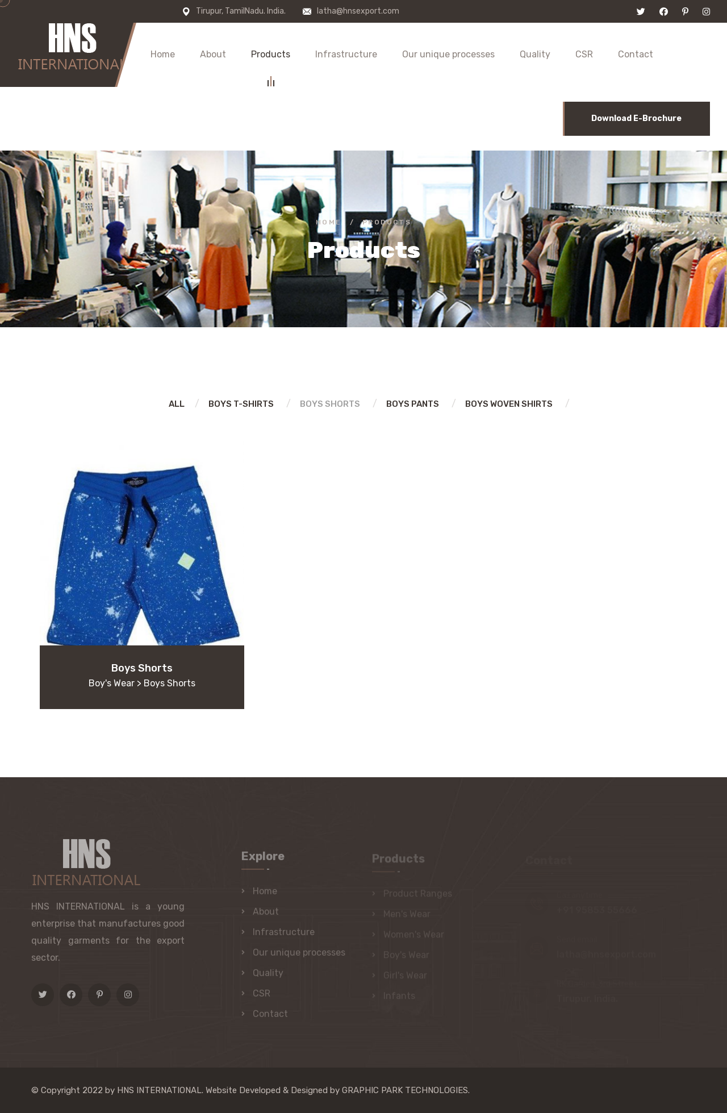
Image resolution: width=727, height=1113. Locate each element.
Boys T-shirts (241, 404)
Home (163, 54)
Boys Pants (412, 404)
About (213, 54)
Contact (635, 54)
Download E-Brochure (636, 118)
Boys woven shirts (509, 404)
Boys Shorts (330, 404)
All (177, 404)
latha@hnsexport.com (358, 11)
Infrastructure (346, 54)
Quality (535, 54)
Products (270, 56)
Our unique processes (448, 54)
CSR (584, 54)
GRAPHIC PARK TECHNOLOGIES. (406, 1090)
